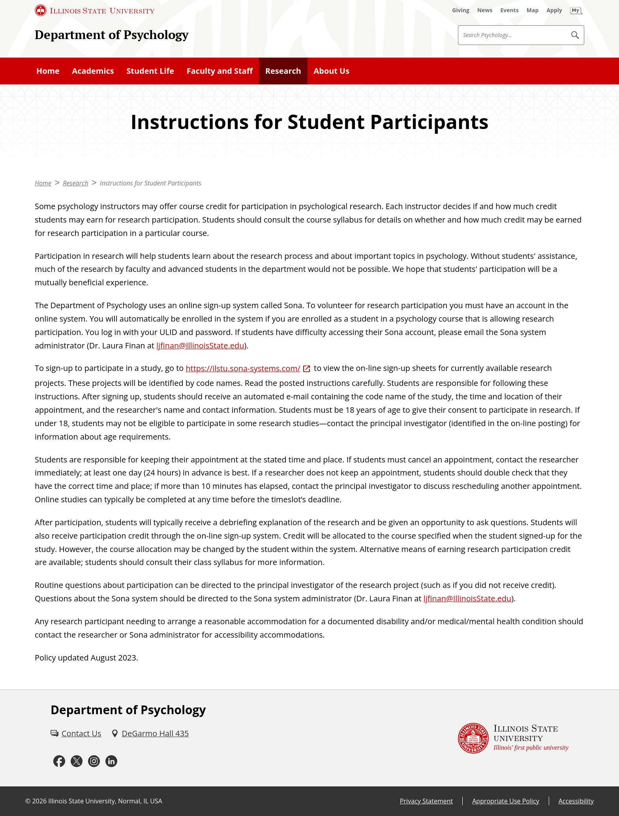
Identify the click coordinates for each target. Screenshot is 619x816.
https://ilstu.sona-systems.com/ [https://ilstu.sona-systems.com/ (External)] (243, 368)
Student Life (150, 71)
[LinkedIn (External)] (111, 761)
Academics (93, 71)
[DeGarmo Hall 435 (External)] (150, 733)
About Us (331, 71)
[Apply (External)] (554, 10)
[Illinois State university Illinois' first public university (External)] (513, 738)
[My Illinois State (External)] (576, 10)
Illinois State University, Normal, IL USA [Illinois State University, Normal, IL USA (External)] (105, 801)
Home (48, 71)
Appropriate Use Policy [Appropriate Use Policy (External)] (505, 801)
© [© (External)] (27, 801)
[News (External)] (485, 10)
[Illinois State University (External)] (95, 10)
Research (283, 71)
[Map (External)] (532, 10)
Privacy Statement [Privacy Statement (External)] (426, 801)
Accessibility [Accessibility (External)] (576, 801)
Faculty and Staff (220, 71)
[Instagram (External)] (94, 761)
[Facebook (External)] (59, 761)
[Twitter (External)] (76, 761)
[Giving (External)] (460, 10)
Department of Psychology (111, 34)
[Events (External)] (509, 10)
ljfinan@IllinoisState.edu (200, 345)
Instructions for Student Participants (150, 183)
